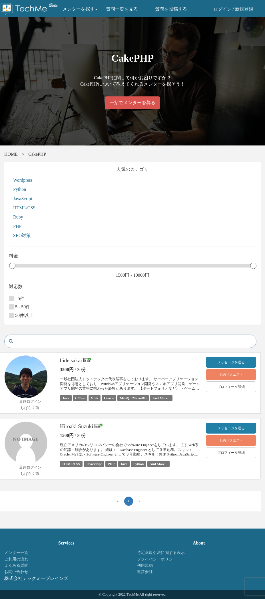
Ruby (18, 216)
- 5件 (17, 298)
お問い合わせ (16, 572)
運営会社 (145, 572)
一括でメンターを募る (132, 102)
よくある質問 (16, 565)
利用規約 (145, 565)
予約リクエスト (231, 375)
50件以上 (21, 315)
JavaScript (22, 198)
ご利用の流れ (16, 559)
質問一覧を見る (122, 9)
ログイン (222, 9)
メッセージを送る (231, 362)
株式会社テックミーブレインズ (36, 578)
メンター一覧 (16, 553)
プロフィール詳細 (231, 387)
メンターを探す (80, 9)
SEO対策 (22, 235)
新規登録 (244, 9)
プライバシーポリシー (157, 559)
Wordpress (23, 180)
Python (19, 189)
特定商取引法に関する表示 (161, 553)
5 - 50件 (19, 306)
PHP (17, 226)
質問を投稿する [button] (171, 9)
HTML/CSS (24, 207)
